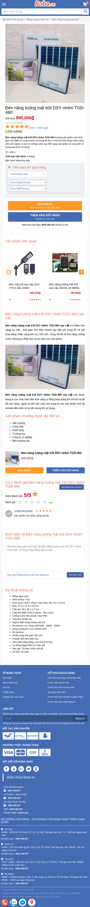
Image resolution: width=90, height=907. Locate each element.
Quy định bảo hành (57, 692)
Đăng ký (80, 718)
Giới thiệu (7, 678)
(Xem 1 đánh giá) (38, 127)
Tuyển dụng (8, 692)
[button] (45, 206)
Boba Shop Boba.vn (21, 777)
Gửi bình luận (75, 575)
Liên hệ (6, 687)
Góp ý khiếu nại (10, 682)
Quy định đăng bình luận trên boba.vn (28, 574)
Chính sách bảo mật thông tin (62, 702)
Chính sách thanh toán (58, 682)
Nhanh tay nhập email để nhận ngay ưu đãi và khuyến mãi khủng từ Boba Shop (43, 713)
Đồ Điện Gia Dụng (13, 19)
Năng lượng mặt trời (37, 19)
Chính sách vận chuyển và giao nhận (65, 697)
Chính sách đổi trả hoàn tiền (61, 687)
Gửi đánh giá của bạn (71, 487)
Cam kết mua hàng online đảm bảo (64, 678)
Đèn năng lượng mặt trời (65, 19)
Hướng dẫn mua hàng (13, 697)
